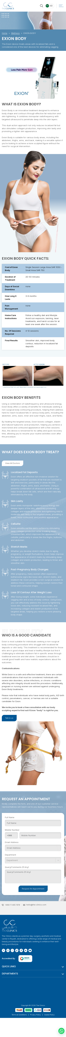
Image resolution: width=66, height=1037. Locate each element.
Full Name (9, 818)
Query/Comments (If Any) (17, 868)
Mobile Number (12, 830)
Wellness (15, 33)
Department (10, 855)
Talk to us (9, 718)
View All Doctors (12, 463)
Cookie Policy (49, 1015)
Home (4, 33)
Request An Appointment (33, 889)
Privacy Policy (35, 1015)
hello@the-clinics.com (36, 905)
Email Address (11, 843)
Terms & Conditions (19, 1015)
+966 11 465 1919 (12, 905)
